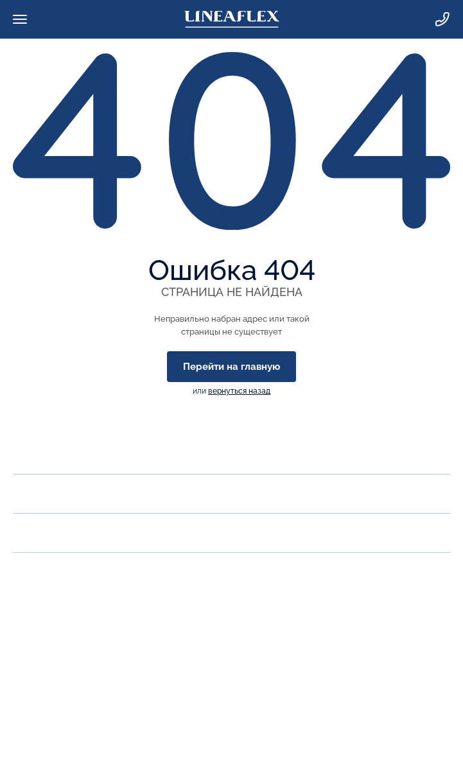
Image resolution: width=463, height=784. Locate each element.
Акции (30, 532)
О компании (47, 454)
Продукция (44, 493)
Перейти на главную (231, 366)
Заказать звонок (53, 620)
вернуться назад (239, 391)
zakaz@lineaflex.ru (57, 649)
